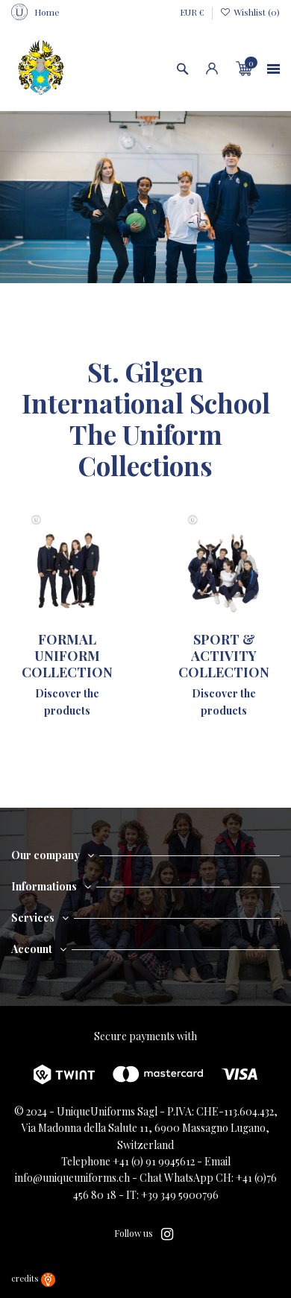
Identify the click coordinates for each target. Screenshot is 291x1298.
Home (47, 12)
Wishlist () (250, 12)
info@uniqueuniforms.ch (72, 1178)
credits (33, 1278)
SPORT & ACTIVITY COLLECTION (223, 655)
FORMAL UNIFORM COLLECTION (67, 655)
